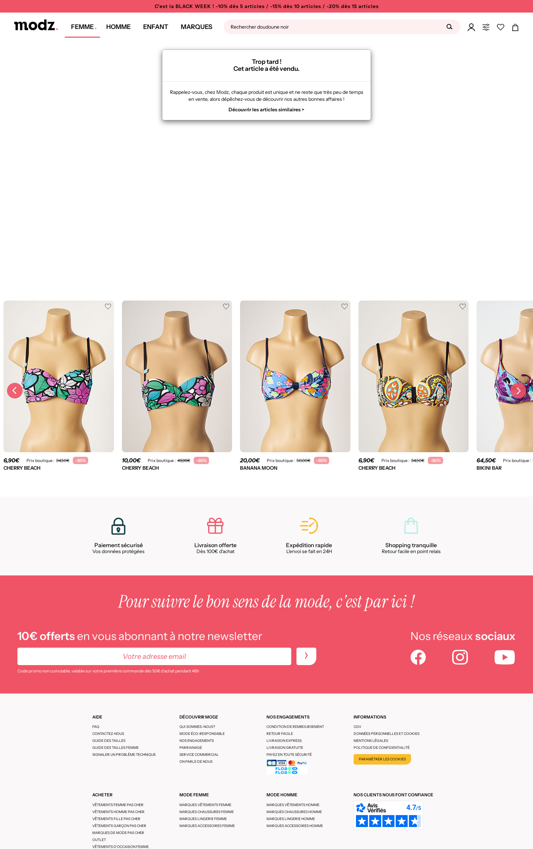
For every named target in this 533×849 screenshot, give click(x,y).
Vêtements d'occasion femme (120, 846)
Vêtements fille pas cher (116, 819)
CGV (357, 726)
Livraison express (284, 740)
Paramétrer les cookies (382, 759)
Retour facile (279, 733)
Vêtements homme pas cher (118, 812)
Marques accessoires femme (207, 826)
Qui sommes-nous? (197, 726)
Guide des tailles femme (115, 747)
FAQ (95, 726)
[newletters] (306, 656)
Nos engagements (196, 740)
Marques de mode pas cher (118, 833)
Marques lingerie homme (290, 819)
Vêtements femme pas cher (118, 805)
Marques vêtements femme (205, 805)
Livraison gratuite (284, 747)
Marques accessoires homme (294, 826)
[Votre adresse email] (154, 656)
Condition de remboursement (295, 726)
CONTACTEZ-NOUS (108, 733)
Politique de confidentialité (382, 747)
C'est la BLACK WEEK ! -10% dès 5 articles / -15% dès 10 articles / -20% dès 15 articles (267, 6)
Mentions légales (371, 740)
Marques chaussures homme (294, 812)
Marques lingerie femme (203, 819)
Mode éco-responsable (202, 733)
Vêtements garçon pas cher (119, 826)
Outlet (99, 839)
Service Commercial (199, 754)
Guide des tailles (108, 740)
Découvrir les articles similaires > (266, 109)
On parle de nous (196, 761)
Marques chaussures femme (206, 812)
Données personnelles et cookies (386, 733)
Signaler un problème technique (124, 754)
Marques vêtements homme (292, 805)
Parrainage (190, 747)
